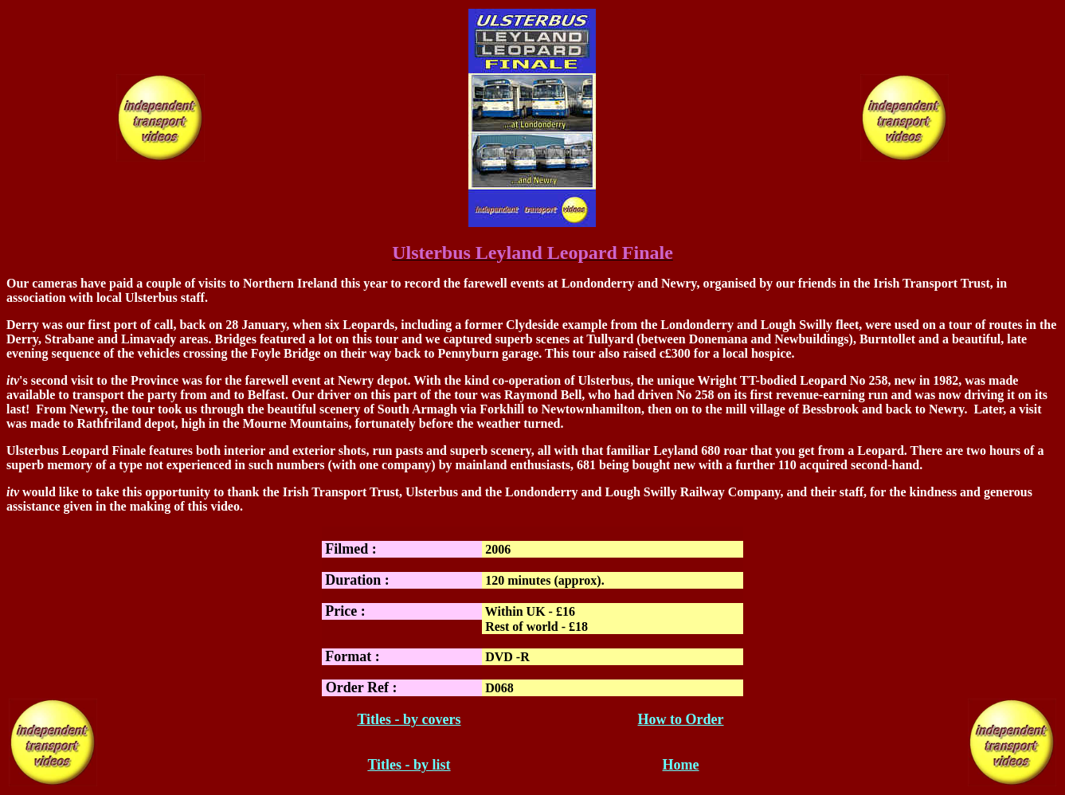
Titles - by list (408, 765)
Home (681, 765)
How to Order (681, 719)
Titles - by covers (408, 719)
